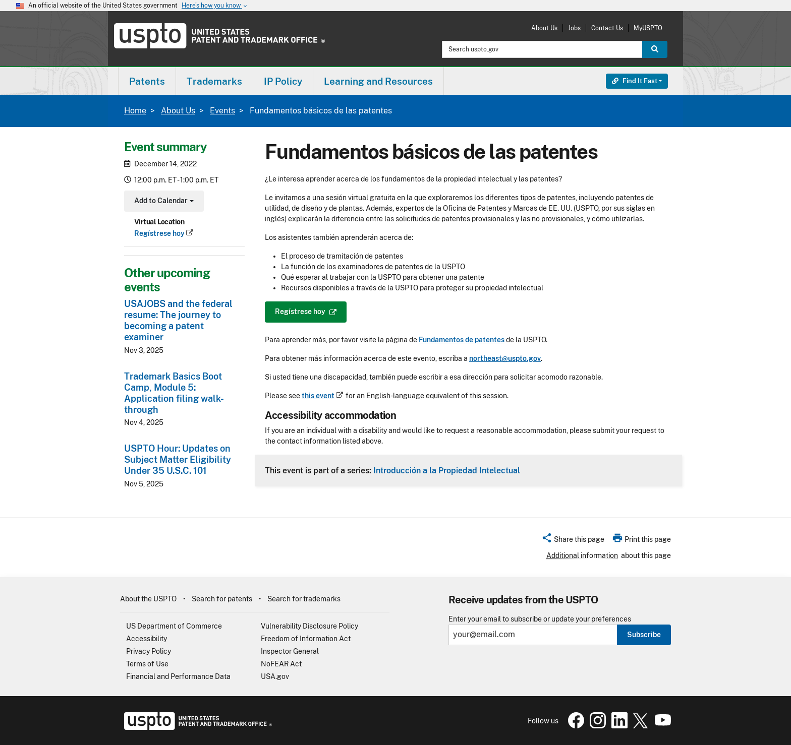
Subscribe (644, 635)
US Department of (174, 626)
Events (222, 110)
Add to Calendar (163, 202)
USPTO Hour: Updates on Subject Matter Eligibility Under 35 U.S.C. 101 (177, 459)
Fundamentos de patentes (461, 340)
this (323, 396)
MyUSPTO (648, 28)
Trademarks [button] (214, 81)
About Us (544, 28)
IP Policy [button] (283, 81)
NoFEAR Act (281, 664)
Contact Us (607, 28)
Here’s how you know (215, 6)
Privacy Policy (148, 651)
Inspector (290, 651)
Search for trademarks (304, 599)
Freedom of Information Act (306, 639)
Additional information (582, 555)
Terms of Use (147, 664)
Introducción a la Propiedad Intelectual (446, 470)
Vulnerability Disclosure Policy (309, 626)
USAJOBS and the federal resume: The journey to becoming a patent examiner (178, 320)
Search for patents (222, 599)
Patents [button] (147, 81)
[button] (572, 541)
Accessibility (146, 639)
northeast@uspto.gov (505, 358)
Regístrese (164, 233)
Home (135, 110)
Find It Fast (634, 81)
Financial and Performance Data (178, 676)
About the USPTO (148, 599)
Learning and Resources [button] (378, 81)
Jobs (574, 28)
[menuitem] (147, 81)
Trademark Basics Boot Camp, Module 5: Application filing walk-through (174, 393)
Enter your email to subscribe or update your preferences (539, 619)
